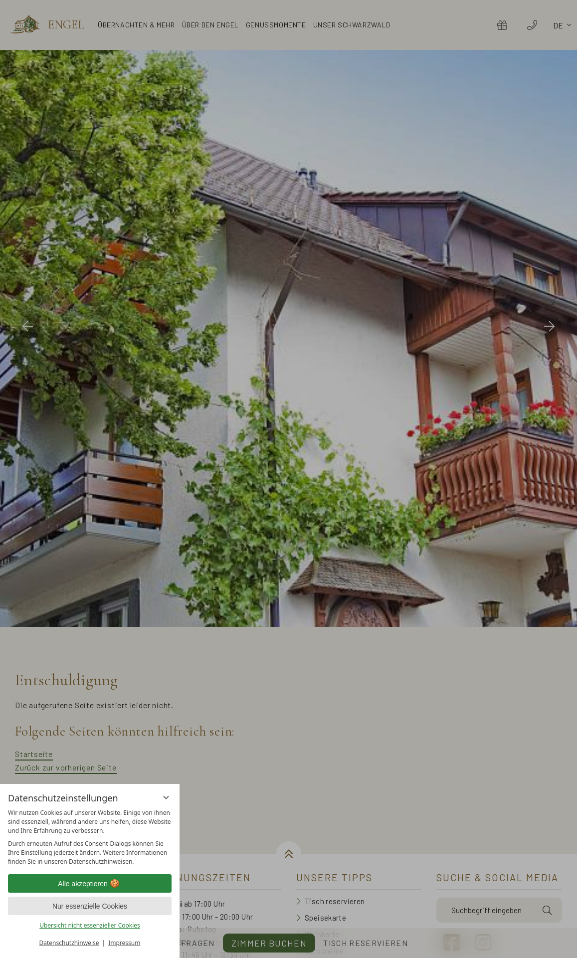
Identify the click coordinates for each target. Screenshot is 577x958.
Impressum (124, 943)
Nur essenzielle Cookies (89, 906)
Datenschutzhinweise (69, 943)
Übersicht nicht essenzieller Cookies (89, 925)
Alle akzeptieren (90, 884)
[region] (90, 837)
